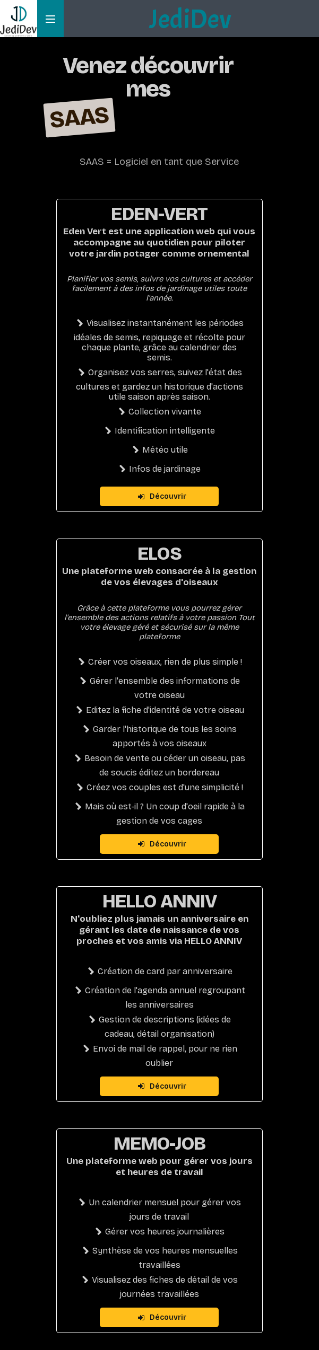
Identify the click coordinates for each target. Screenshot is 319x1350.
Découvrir (162, 496)
